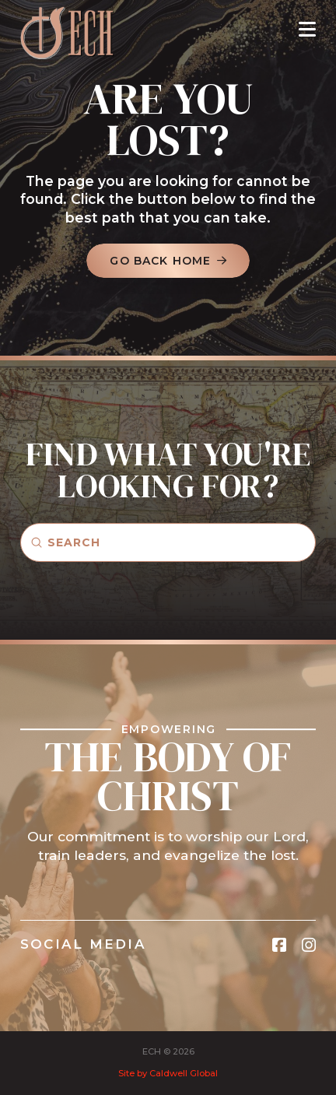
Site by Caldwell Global (168, 1073)
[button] (307, 29)
